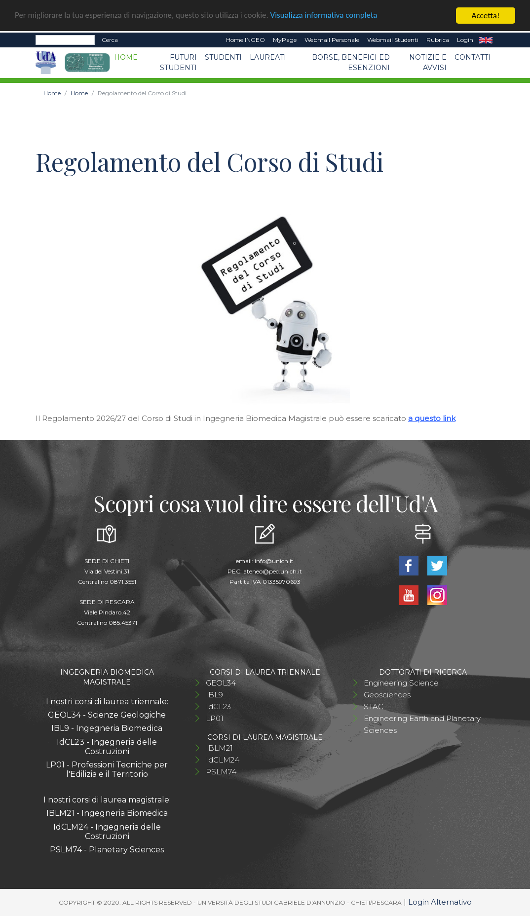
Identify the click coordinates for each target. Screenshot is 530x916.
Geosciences (387, 694)
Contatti (472, 57)
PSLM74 (221, 771)
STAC (373, 706)
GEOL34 (221, 682)
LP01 (215, 718)
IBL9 (214, 694)
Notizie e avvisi (428, 62)
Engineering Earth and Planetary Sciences (422, 724)
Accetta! (486, 15)
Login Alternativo (440, 902)
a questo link (431, 418)
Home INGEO (245, 39)
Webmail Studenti (392, 39)
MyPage (285, 39)
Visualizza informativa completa (325, 15)
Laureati (268, 57)
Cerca (110, 39)
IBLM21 (219, 748)
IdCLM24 (222, 759)
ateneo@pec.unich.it (272, 571)
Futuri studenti (178, 62)
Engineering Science (401, 682)
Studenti (223, 57)
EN (485, 40)
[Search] (65, 40)
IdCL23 (218, 706)
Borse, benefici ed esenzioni (351, 62)
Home (126, 57)
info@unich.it (274, 561)
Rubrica (437, 39)
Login (465, 39)
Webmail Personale (331, 39)
